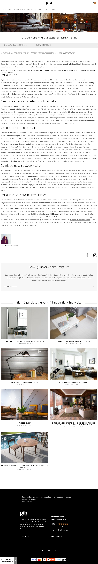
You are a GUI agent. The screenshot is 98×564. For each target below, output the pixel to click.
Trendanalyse (18, 9)
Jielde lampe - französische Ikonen (24, 382)
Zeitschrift (7, 9)
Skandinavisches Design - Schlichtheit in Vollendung (24, 341)
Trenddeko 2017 (25, 423)
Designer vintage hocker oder (80, 220)
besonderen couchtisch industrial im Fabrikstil (56, 144)
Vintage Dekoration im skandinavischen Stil (73, 341)
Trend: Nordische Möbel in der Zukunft (73, 382)
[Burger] (5, 3)
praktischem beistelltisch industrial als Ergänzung (64, 70)
